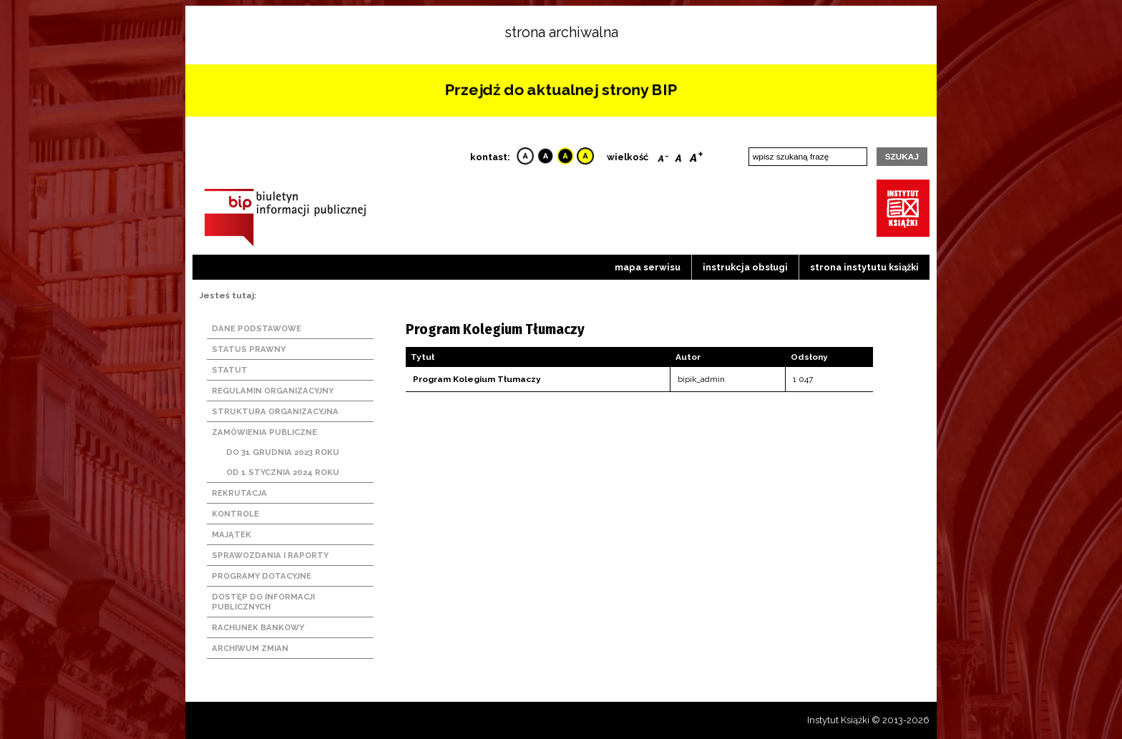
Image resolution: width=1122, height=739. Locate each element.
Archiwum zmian (250, 648)
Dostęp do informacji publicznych (263, 602)
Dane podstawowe (256, 328)
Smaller (663, 155)
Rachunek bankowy (258, 627)
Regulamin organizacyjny (272, 391)
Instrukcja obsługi (745, 267)
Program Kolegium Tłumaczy (477, 379)
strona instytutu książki (864, 267)
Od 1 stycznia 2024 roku (282, 472)
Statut (230, 370)
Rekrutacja (239, 493)
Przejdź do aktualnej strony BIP (561, 89)
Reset (678, 155)
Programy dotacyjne (261, 576)
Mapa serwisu (647, 267)
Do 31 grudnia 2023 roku (282, 452)
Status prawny (249, 349)
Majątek (231, 534)
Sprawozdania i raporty (270, 555)
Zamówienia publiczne (264, 432)
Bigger (696, 155)
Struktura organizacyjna (275, 411)
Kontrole (235, 514)
